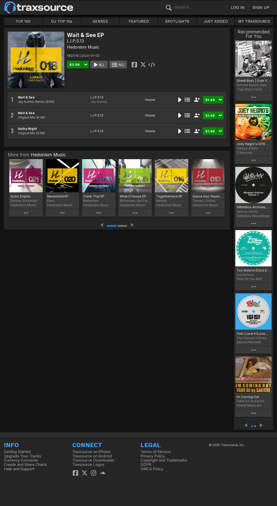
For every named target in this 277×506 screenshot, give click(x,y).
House (150, 100)
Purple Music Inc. (249, 405)
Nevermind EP (57, 196)
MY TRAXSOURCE (254, 21)
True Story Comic (250, 89)
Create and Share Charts (25, 464)
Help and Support (19, 469)
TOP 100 (23, 21)
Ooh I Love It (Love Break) (253, 334)
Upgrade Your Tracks (22, 456)
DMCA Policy (151, 469)
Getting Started (17, 451)
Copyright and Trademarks (163, 460)
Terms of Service (155, 451)
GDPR (145, 464)
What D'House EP (133, 196)
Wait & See (26, 97)
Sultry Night (27, 129)
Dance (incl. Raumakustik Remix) (208, 196)
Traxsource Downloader (93, 460)
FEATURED (139, 21)
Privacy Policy (152, 456)
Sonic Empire (20, 196)
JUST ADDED (216, 21)
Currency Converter (21, 460)
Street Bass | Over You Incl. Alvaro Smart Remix (253, 81)
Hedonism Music (83, 47)
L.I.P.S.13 (75, 40)
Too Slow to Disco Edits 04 (253, 270)
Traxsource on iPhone (91, 451)
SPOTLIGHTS (177, 21)
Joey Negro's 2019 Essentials (253, 144)
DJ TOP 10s (61, 21)
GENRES (100, 21)
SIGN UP (261, 7)
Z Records (244, 153)
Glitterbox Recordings (253, 216)
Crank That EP (93, 196)
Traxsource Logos (88, 464)
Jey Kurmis (99, 102)
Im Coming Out (248, 397)
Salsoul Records (249, 342)
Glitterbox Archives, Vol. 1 (253, 207)
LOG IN (238, 7)
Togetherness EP (169, 196)
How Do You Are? (250, 279)
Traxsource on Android (92, 456)
